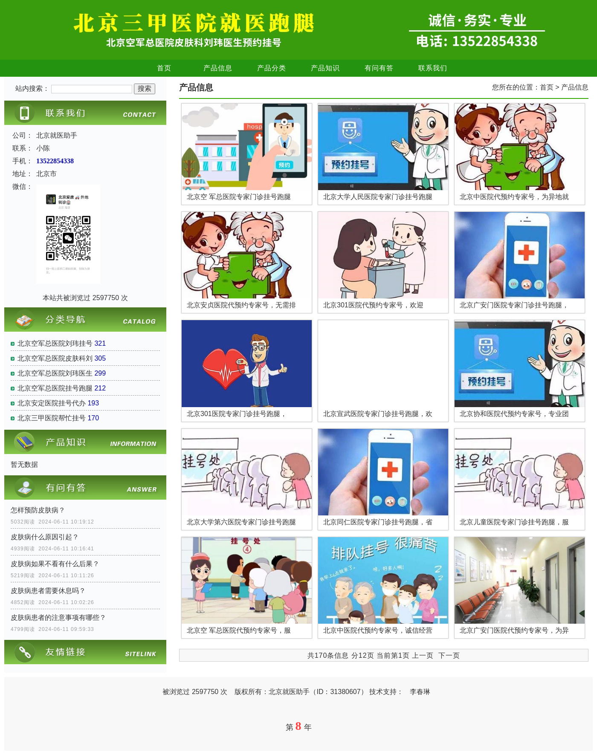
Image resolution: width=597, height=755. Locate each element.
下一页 (449, 655)
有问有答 (379, 68)
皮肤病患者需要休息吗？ (48, 590)
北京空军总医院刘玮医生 (55, 373)
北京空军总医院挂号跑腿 (55, 388)
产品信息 (217, 68)
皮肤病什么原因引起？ (45, 537)
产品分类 (271, 68)
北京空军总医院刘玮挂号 (55, 343)
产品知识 (325, 68)
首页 (164, 68)
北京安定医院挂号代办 (51, 403)
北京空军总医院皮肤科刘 (55, 358)
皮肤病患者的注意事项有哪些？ (58, 617)
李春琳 (420, 691)
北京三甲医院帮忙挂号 (51, 418)
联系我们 (432, 68)
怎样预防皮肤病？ (38, 510)
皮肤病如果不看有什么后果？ (55, 563)
